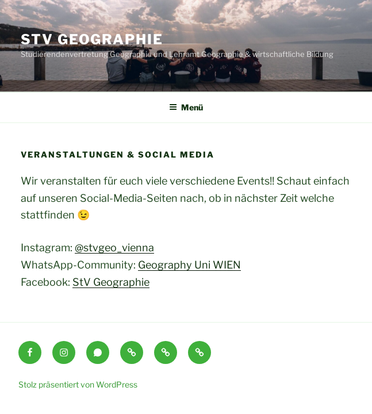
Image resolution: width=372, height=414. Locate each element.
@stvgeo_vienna (114, 247)
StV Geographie (92, 39)
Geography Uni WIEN (189, 265)
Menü (186, 107)
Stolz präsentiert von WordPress (77, 384)
